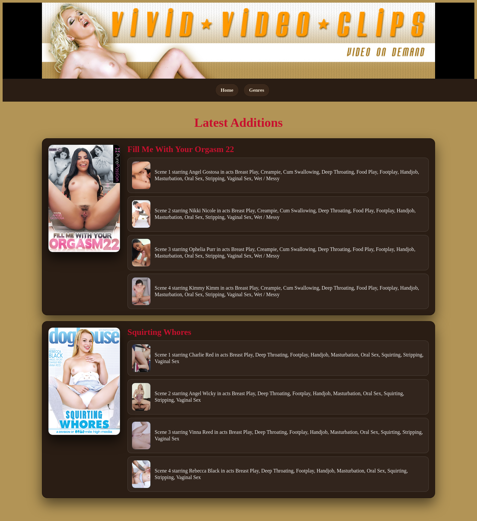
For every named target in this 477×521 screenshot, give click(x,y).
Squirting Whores (159, 332)
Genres (256, 90)
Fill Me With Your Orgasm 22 (180, 149)
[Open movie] (84, 198)
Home (227, 90)
